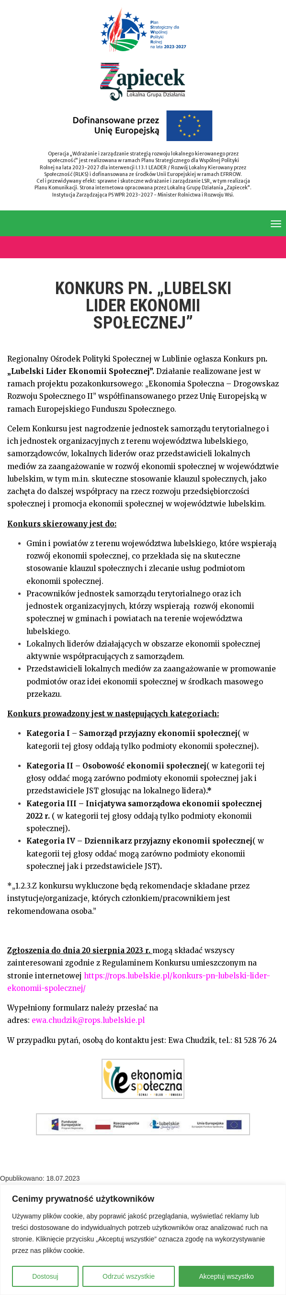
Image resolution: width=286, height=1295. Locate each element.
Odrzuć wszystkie (129, 1276)
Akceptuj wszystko (226, 1276)
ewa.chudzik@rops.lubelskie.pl (88, 1020)
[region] (143, 1240)
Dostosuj (45, 1276)
